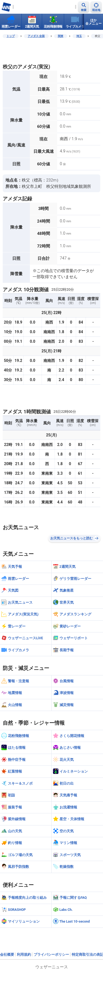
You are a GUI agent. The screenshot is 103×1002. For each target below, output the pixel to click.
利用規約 (24, 954)
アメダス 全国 (36, 36)
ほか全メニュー (93, 22)
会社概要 (7, 954)
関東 (60, 36)
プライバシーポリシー (51, 954)
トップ (11, 36)
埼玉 (79, 36)
